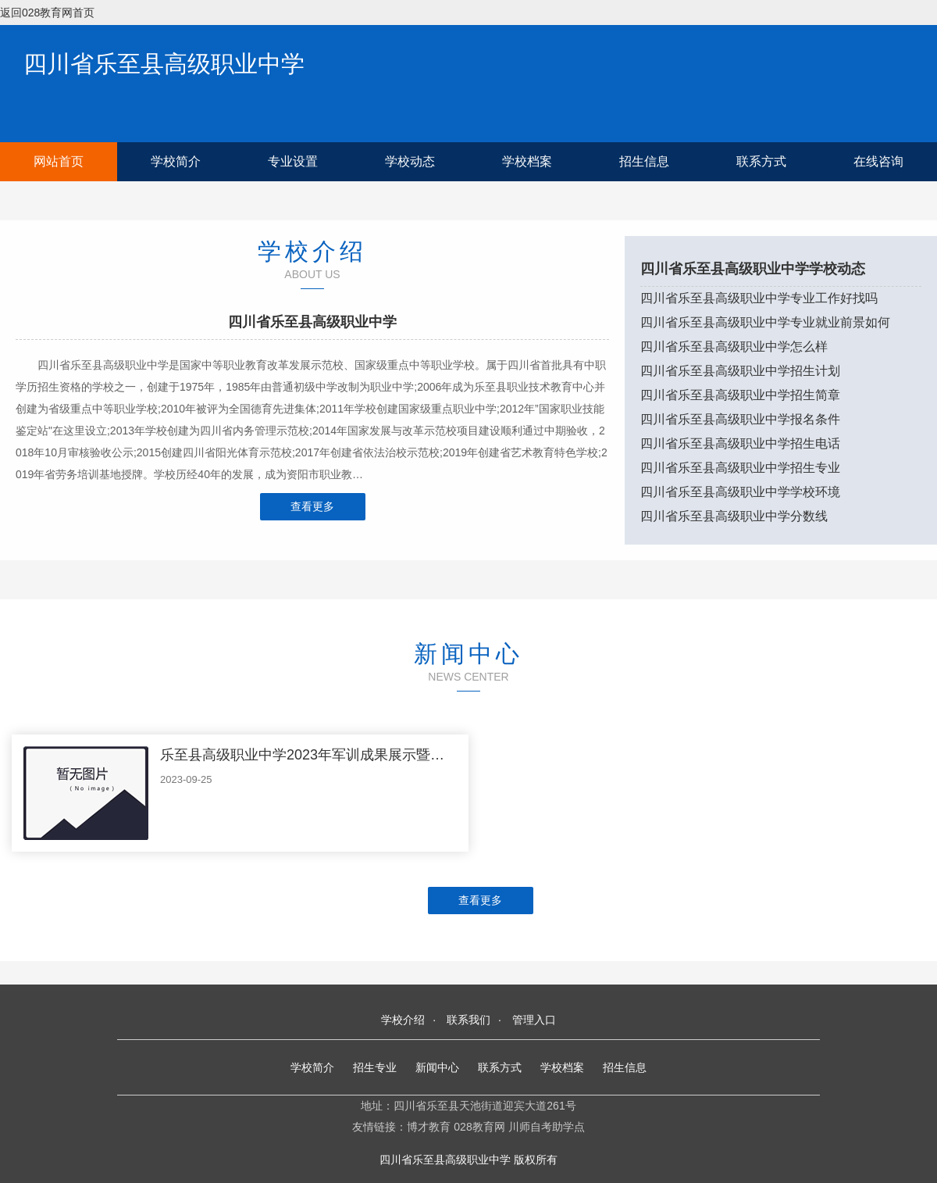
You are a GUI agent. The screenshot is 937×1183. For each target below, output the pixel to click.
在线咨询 (878, 161)
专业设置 (293, 161)
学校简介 (176, 161)
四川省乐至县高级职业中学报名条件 (740, 419)
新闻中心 (437, 1067)
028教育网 (479, 1126)
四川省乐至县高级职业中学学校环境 (740, 492)
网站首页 (59, 161)
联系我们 (468, 1019)
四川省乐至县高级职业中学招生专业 (740, 467)
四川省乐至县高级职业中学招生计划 (740, 370)
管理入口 (534, 1019)
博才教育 (429, 1126)
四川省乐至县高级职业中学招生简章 (740, 395)
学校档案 (527, 161)
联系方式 (761, 161)
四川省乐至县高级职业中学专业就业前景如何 (765, 322)
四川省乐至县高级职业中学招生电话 (740, 443)
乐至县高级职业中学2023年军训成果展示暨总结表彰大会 (337, 755)
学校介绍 (403, 1019)
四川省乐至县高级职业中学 (164, 64)
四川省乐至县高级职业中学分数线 (734, 516)
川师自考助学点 (546, 1126)
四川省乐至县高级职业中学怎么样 (734, 346)
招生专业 (375, 1067)
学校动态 (410, 161)
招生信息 (644, 161)
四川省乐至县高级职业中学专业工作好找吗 (759, 298)
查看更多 (312, 506)
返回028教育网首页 (47, 12)
